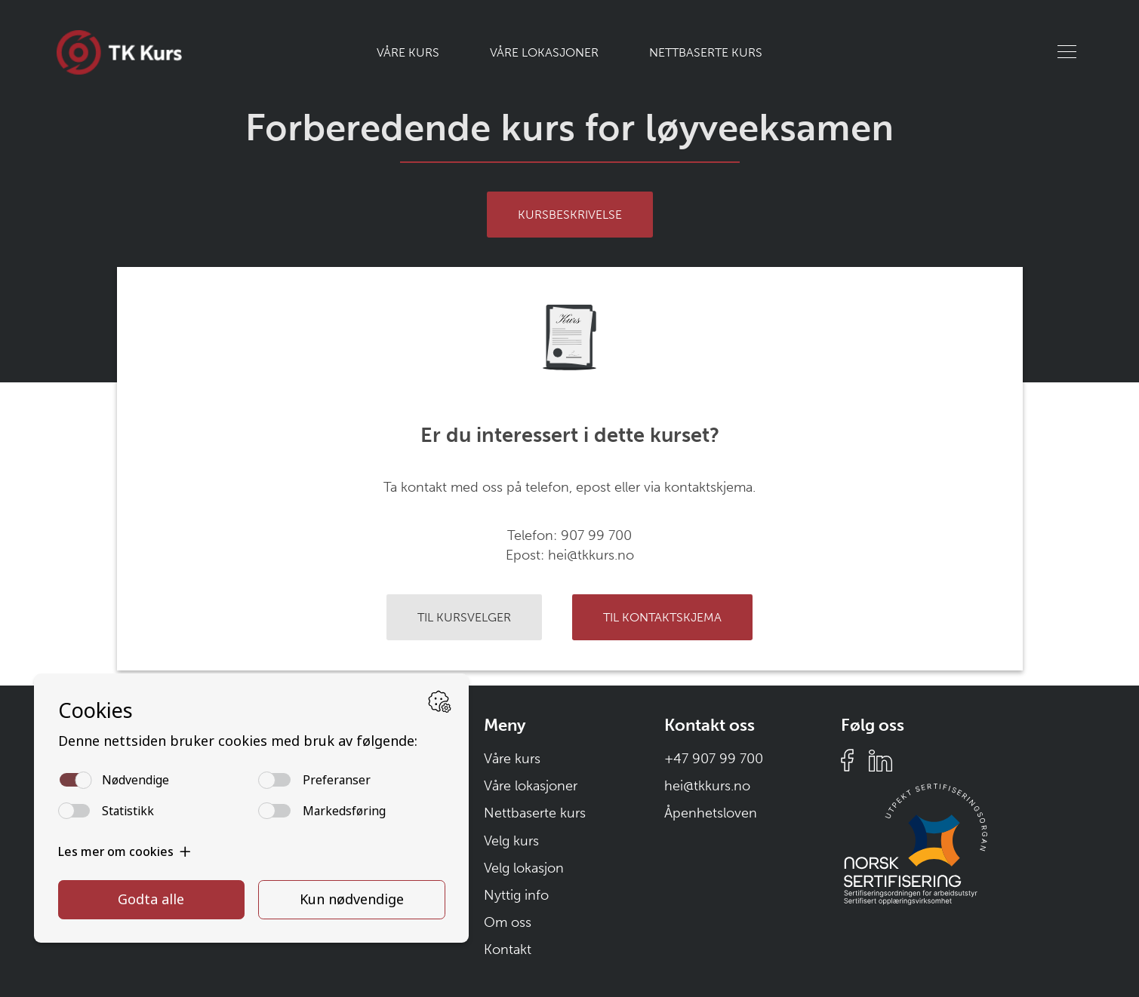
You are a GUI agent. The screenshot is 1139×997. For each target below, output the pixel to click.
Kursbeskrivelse (570, 214)
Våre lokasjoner (544, 52)
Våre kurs (408, 52)
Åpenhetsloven (710, 813)
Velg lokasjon (524, 868)
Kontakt (507, 949)
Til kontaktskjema (662, 617)
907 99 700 (596, 535)
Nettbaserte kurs (705, 52)
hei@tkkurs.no (591, 555)
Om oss (507, 922)
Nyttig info (516, 895)
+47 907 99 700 (713, 758)
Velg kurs (511, 841)
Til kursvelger (464, 617)
